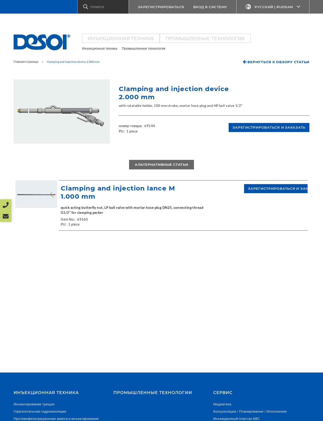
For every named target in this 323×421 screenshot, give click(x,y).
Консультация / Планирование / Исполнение (250, 411)
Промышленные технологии (205, 38)
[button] (103, 7)
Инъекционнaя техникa (121, 38)
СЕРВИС (222, 393)
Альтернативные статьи (161, 164)
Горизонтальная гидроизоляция (40, 411)
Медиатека (222, 404)
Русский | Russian (273, 7)
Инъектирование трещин (34, 404)
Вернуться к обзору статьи (278, 62)
